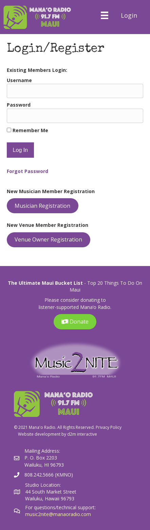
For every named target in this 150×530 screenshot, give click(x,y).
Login (129, 15)
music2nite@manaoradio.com (58, 514)
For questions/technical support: (61, 507)
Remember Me (27, 130)
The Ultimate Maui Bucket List (45, 283)
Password (19, 105)
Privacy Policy (108, 427)
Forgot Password (27, 171)
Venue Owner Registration (48, 239)
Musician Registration (42, 205)
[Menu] (104, 15)
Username (19, 80)
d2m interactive (82, 434)
